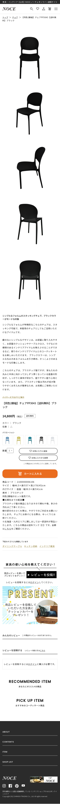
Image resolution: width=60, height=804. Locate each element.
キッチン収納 (30, 546)
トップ (5, 17)
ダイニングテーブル (12, 546)
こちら (42, 651)
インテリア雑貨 (47, 546)
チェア (16, 17)
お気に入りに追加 (40, 451)
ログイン (34, 582)
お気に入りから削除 (40, 458)
